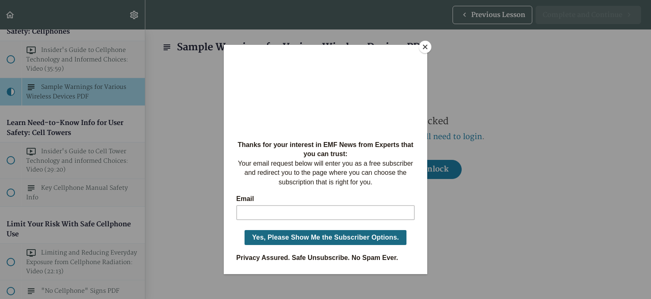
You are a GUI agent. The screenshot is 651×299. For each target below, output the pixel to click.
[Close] (425, 47)
